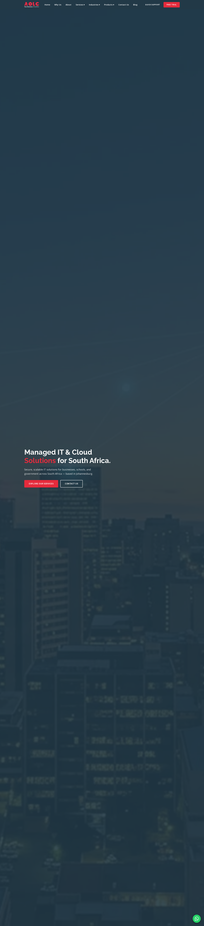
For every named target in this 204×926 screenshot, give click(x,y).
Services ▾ (80, 4)
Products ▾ (109, 4)
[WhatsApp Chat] (197, 919)
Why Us (57, 4)
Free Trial (171, 5)
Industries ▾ (94, 4)
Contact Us (123, 4)
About (68, 4)
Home (47, 4)
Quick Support (152, 5)
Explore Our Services (41, 484)
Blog (135, 4)
